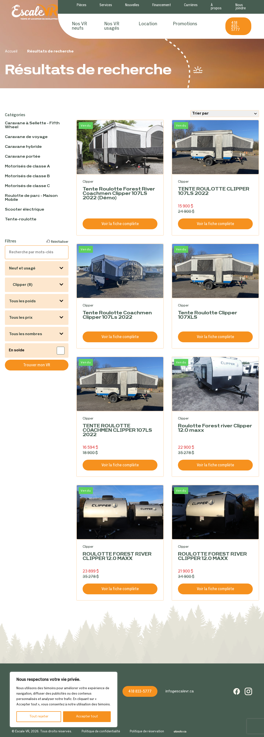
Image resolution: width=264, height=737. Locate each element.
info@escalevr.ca (179, 691)
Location (148, 24)
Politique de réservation (147, 731)
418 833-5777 (235, 26)
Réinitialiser (59, 241)
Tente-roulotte (20, 219)
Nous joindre (240, 6)
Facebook (237, 691)
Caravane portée (22, 157)
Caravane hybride (23, 147)
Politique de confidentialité (101, 731)
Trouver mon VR (36, 365)
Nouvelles (132, 5)
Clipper (88, 182)
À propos (216, 6)
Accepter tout (87, 716)
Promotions (185, 24)
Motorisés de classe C (27, 186)
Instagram (248, 691)
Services (105, 5)
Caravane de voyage (26, 137)
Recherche (211, 26)
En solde (17, 350)
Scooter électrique (24, 210)
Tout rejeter (38, 716)
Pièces (81, 5)
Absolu (180, 731)
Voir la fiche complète (120, 224)
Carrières (191, 5)
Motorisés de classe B (27, 176)
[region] (63, 699)
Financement (161, 5)
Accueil (11, 51)
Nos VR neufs (79, 26)
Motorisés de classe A (27, 166)
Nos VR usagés (111, 26)
